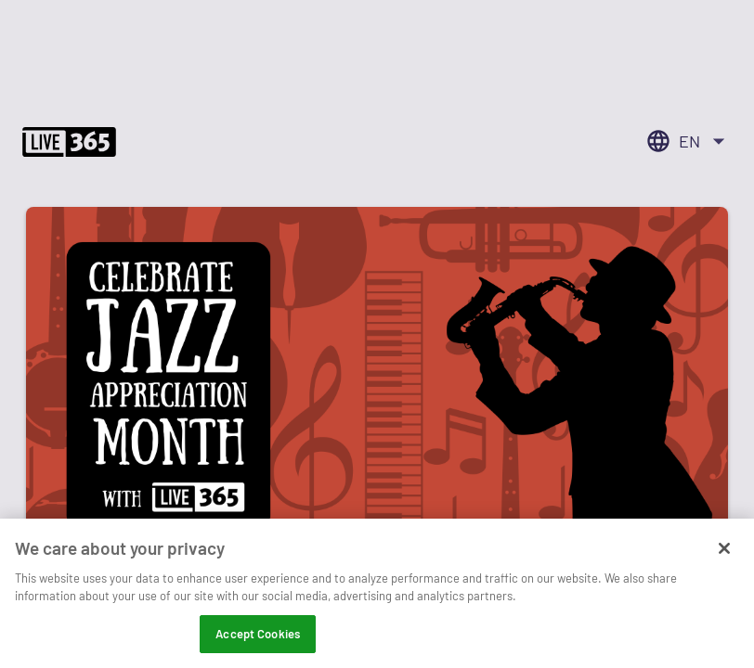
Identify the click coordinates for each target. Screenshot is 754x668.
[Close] (724, 557)
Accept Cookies (257, 643)
